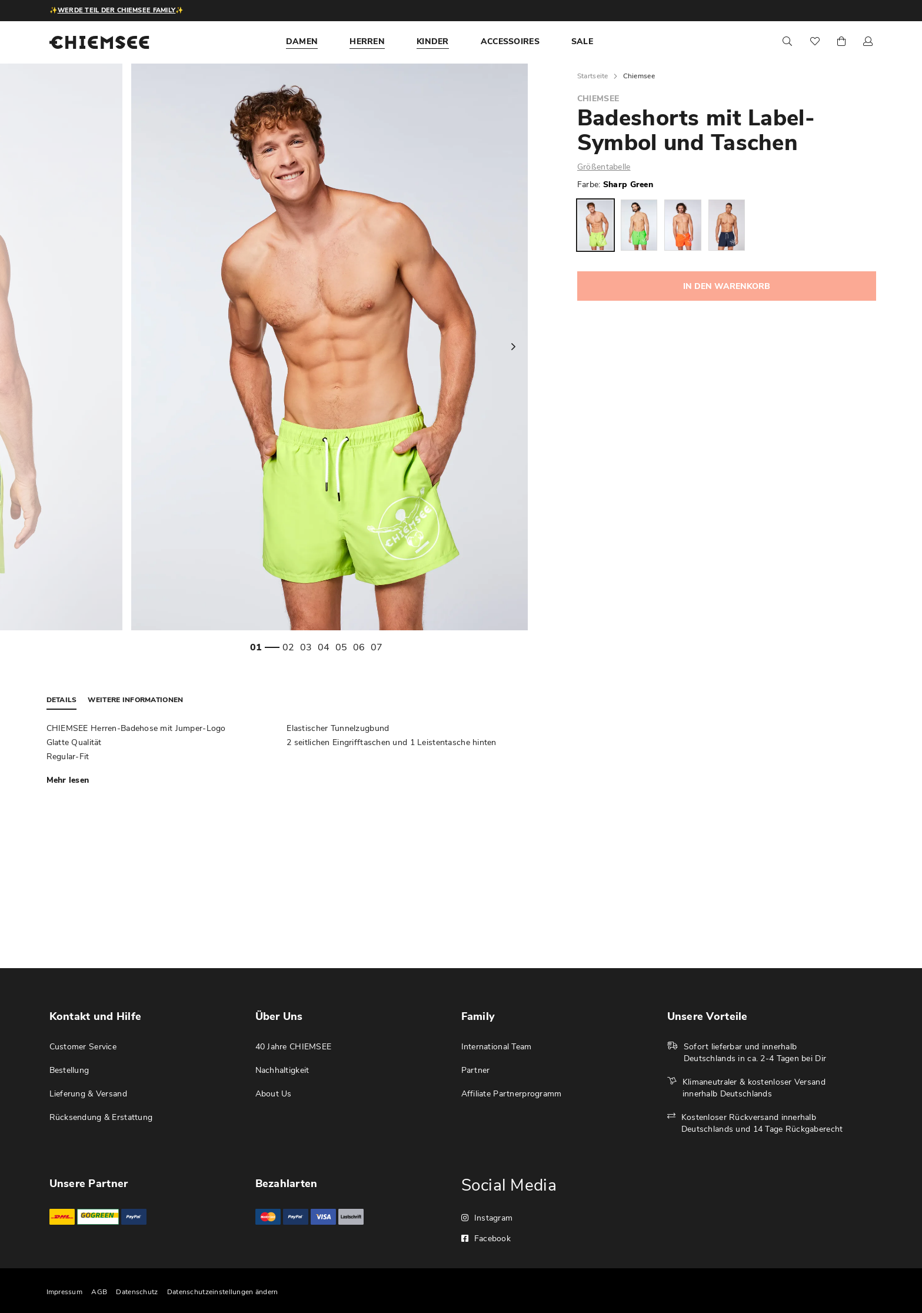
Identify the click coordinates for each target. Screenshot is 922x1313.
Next (513, 346)
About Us (273, 1093)
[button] (868, 42)
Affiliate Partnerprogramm (511, 1093)
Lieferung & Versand (88, 1093)
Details (61, 699)
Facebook (486, 1238)
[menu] (455, 42)
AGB (99, 1292)
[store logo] (99, 42)
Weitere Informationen (135, 699)
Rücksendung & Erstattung (101, 1117)
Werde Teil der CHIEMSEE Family (116, 10)
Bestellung (69, 1070)
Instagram (487, 1218)
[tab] (67, 700)
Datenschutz (137, 1292)
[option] (595, 225)
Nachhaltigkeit (282, 1070)
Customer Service (83, 1046)
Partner (475, 1070)
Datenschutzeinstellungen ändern (222, 1292)
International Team (496, 1046)
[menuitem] (302, 42)
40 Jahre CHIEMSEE (293, 1046)
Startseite (592, 76)
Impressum (64, 1292)
